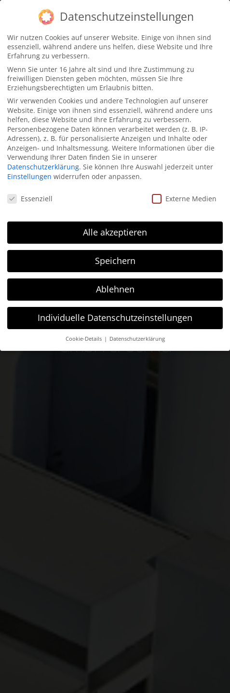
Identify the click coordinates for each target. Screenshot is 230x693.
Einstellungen (29, 176)
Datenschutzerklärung (43, 166)
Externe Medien (184, 198)
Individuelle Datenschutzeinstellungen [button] (115, 317)
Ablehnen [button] (115, 289)
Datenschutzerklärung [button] (137, 338)
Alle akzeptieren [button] (115, 232)
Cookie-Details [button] (84, 338)
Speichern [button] (115, 260)
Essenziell (30, 198)
